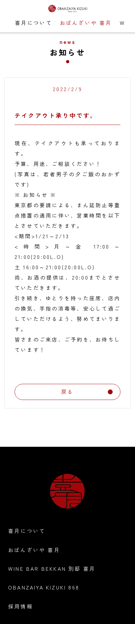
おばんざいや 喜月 (86, 22)
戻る (87, 391)
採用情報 (20, 606)
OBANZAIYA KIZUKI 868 (43, 587)
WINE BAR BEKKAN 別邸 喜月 (52, 568)
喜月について (33, 22)
